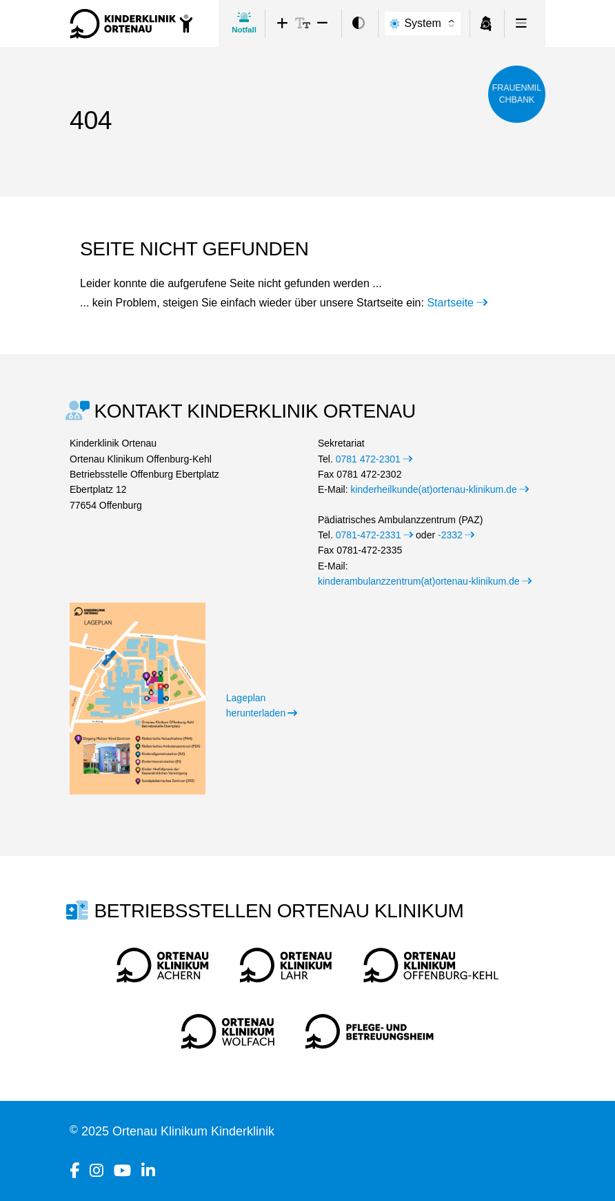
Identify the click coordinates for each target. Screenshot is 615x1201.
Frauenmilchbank (516, 94)
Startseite (457, 303)
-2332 (456, 534)
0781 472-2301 (374, 459)
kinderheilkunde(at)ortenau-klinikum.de (439, 489)
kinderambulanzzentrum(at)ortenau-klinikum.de (425, 581)
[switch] (359, 23)
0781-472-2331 (374, 534)
